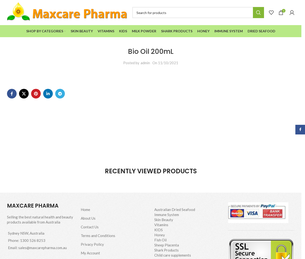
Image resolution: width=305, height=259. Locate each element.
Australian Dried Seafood (174, 209)
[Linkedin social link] (48, 93)
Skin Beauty (163, 219)
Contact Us (90, 227)
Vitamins (161, 225)
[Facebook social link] (12, 93)
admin (145, 63)
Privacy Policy (92, 244)
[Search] (198, 12)
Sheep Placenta (166, 245)
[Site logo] (67, 12)
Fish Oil (160, 240)
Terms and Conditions (98, 235)
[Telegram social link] (60, 93)
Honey (159, 235)
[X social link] (24, 93)
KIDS (158, 230)
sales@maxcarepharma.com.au (42, 247)
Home (85, 209)
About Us (88, 218)
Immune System (166, 214)
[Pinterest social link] (36, 93)
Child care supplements (172, 255)
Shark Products (166, 250)
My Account (90, 253)
